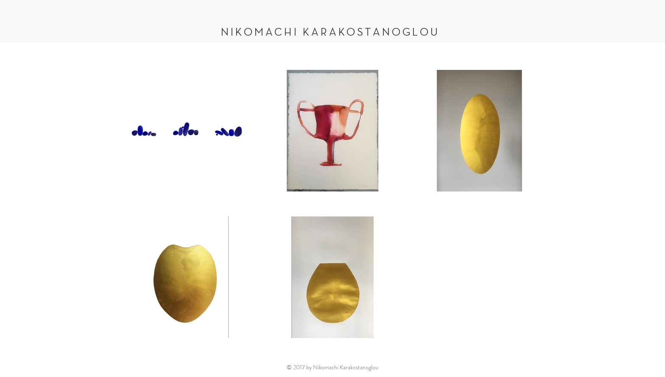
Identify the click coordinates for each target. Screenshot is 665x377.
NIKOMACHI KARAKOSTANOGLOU (330, 32)
